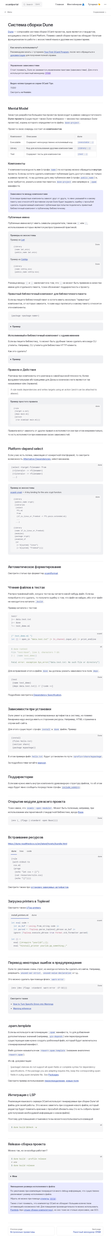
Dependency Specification (47, 695)
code (29, 851)
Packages (53, 1074)
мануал (42, 762)
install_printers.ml (19, 915)
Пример (16, 326)
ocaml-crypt (16, 492)
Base (80, 812)
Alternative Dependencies (37, 459)
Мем (14, 1176)
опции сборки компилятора (38, 1210)
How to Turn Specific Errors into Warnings (33, 1004)
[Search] (32, 4)
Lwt (23, 240)
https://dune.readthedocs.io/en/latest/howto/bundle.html (37, 843)
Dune (11, 31)
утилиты (48, 1198)
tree (21, 851)
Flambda (14, 1210)
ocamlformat (51, 573)
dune (13, 851)
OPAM (48, 73)
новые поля (72, 1080)
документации (17, 55)
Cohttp (24, 259)
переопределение (55, 1080)
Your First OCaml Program (56, 52)
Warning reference (22, 1008)
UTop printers (33, 907)
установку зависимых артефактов (49, 887)
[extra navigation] (105, 4)
